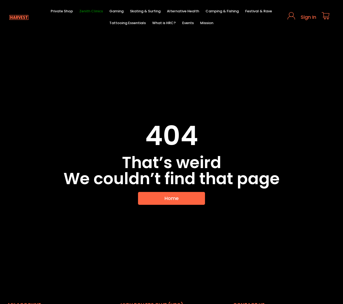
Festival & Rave (258, 11)
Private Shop (62, 11)
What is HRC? (164, 22)
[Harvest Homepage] (18, 17)
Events (188, 22)
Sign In (308, 17)
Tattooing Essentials (127, 22)
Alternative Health (183, 11)
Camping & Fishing (222, 11)
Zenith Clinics (91, 11)
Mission (206, 22)
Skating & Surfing (145, 11)
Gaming (116, 11)
